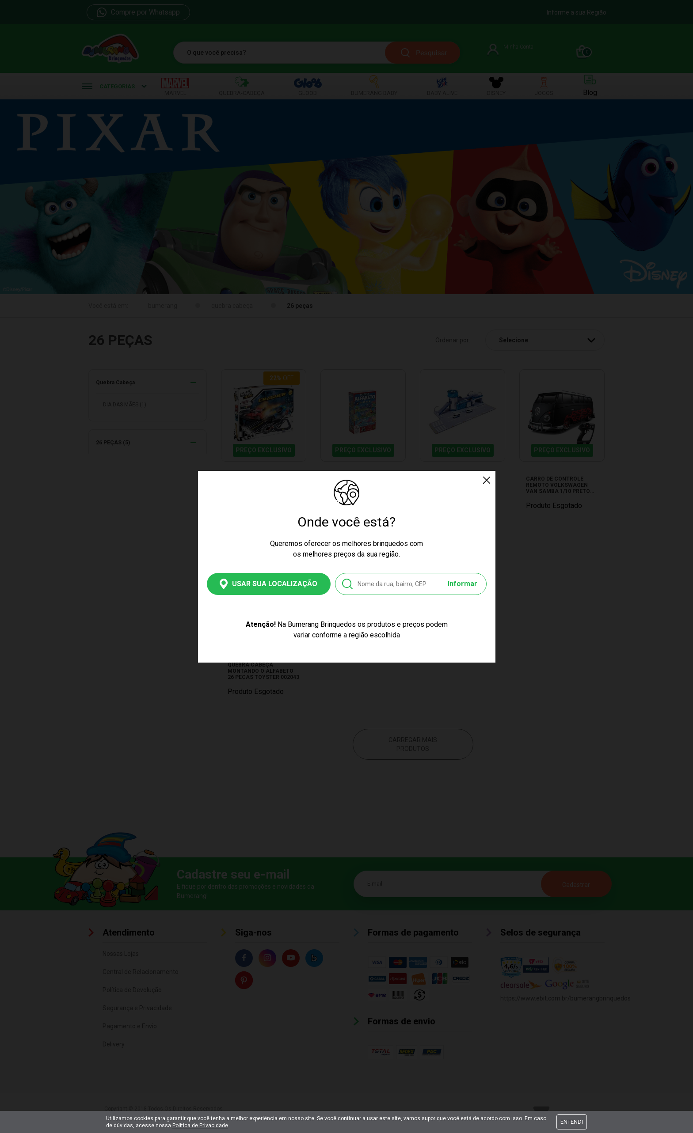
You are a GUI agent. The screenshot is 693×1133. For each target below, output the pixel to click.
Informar (462, 584)
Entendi (571, 1121)
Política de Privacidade (200, 1125)
